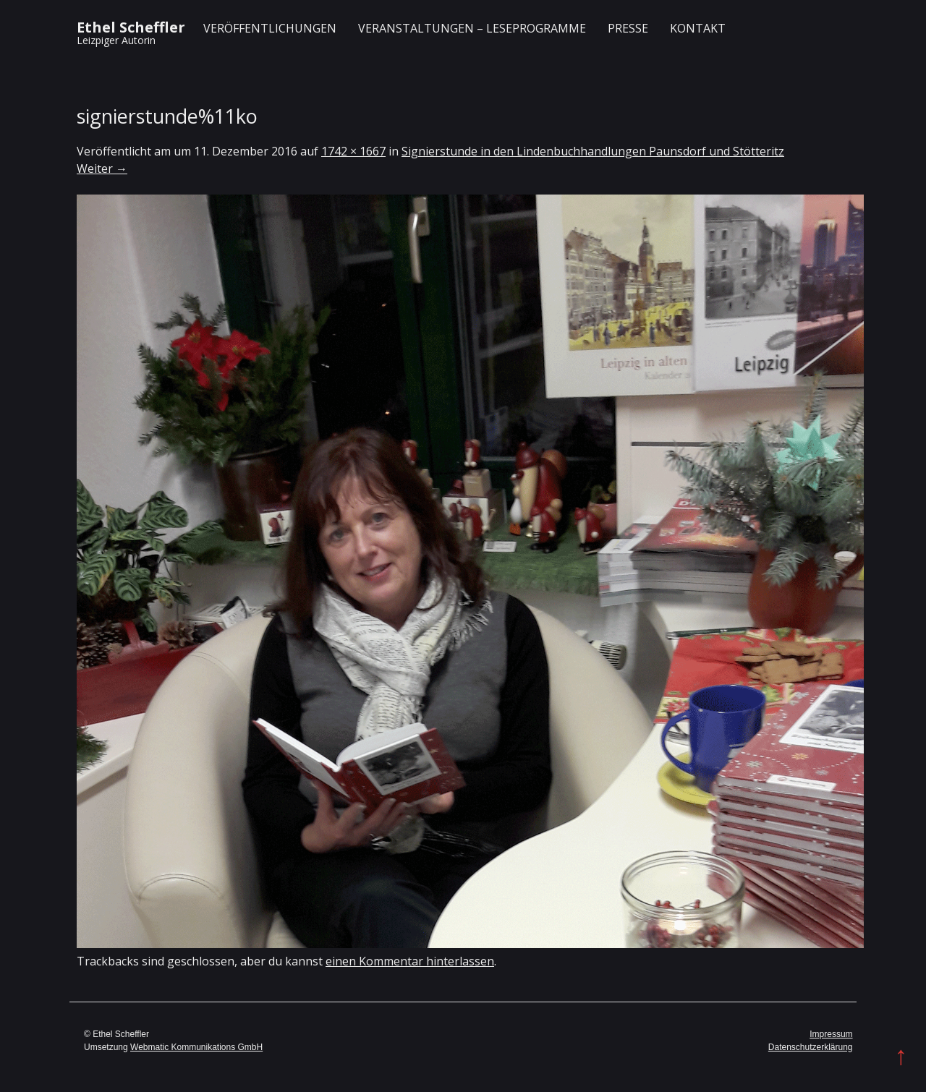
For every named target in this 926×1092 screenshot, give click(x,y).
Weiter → (102, 168)
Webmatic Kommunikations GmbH (196, 1047)
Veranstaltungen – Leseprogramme (472, 28)
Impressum (831, 1034)
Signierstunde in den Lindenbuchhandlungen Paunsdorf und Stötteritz (593, 151)
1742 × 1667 (353, 151)
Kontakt (698, 28)
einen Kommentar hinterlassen (410, 961)
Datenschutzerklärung (810, 1047)
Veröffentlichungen (269, 28)
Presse (628, 28)
